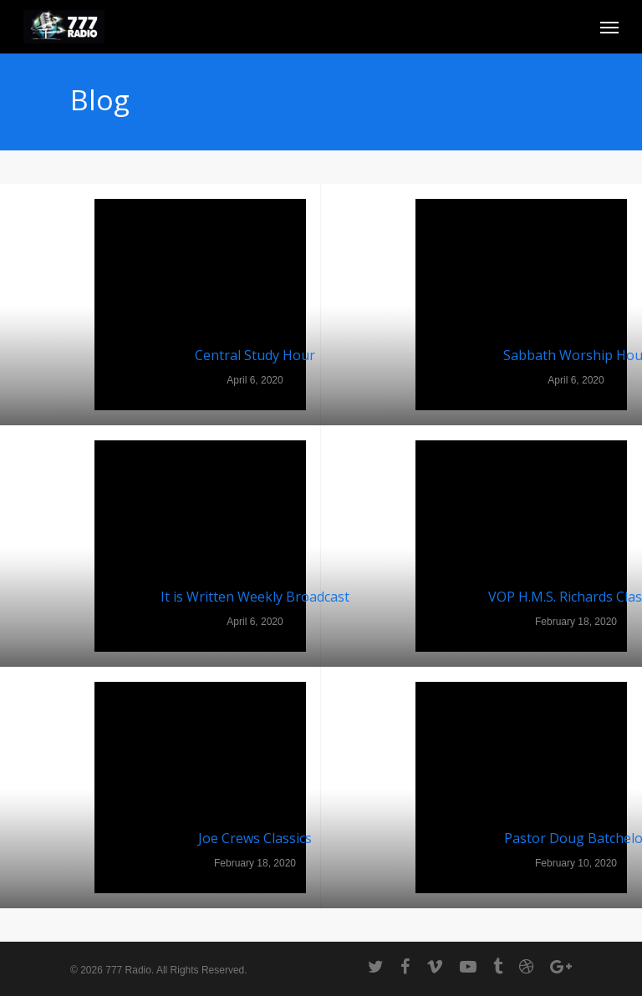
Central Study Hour (255, 355)
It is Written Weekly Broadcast (254, 596)
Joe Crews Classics (255, 838)
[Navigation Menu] (609, 26)
